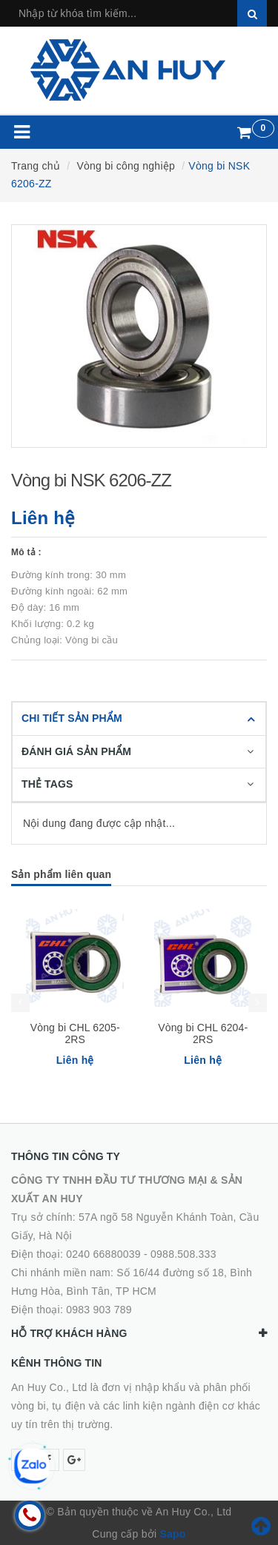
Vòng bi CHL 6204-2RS (203, 1033)
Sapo (172, 1534)
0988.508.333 (183, 1254)
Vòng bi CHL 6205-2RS (75, 1033)
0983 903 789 (99, 1310)
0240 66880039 (103, 1254)
